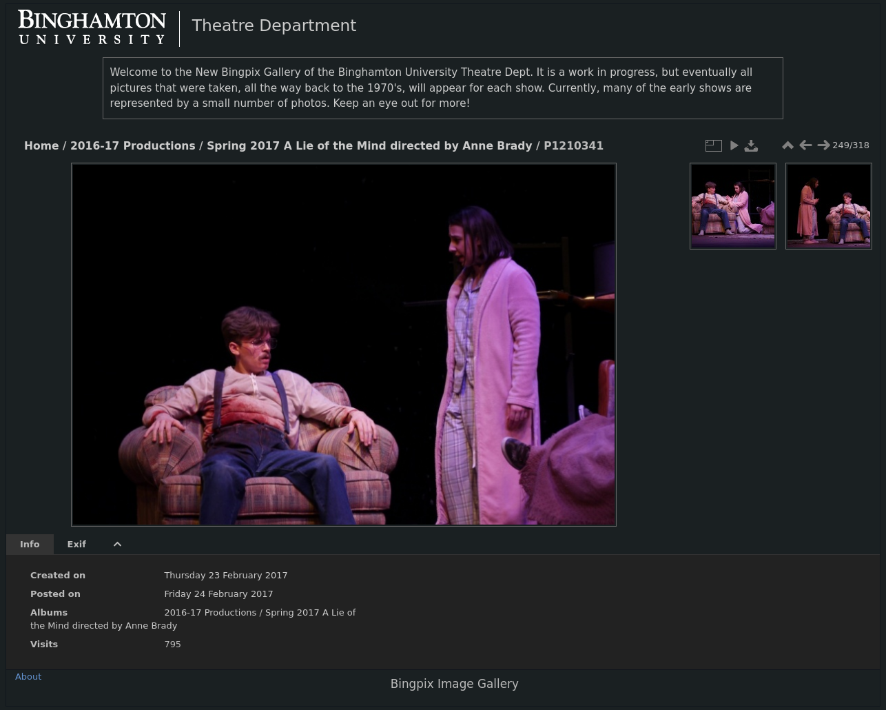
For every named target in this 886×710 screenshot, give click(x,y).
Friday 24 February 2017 (218, 594)
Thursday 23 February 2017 (225, 575)
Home (41, 146)
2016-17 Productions (133, 146)
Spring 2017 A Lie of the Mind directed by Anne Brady (369, 146)
